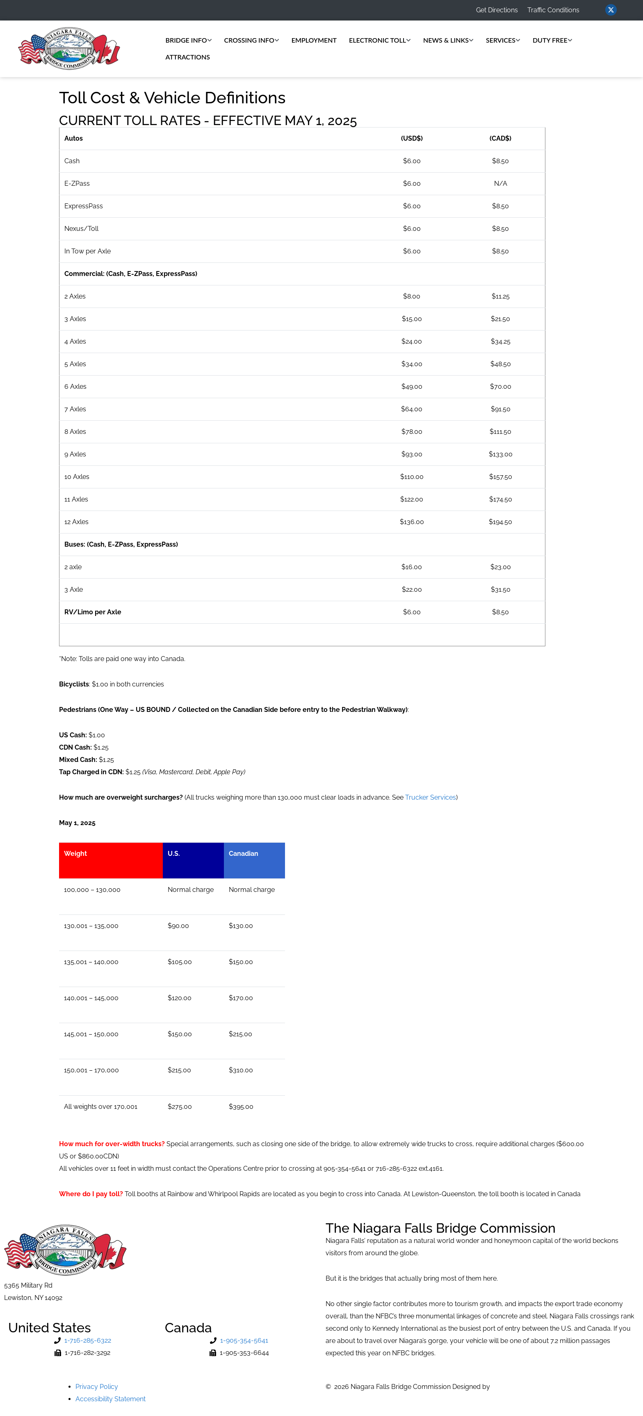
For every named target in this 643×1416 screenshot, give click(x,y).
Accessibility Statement (110, 1399)
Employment (314, 40)
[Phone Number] (82, 1340)
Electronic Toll (380, 40)
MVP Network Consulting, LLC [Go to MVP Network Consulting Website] (537, 1387)
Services (503, 40)
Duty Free (552, 40)
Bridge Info (189, 40)
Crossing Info (251, 40)
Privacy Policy (96, 1387)
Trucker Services (430, 797)
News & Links (448, 40)
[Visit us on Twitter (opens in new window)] (611, 10)
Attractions (188, 57)
